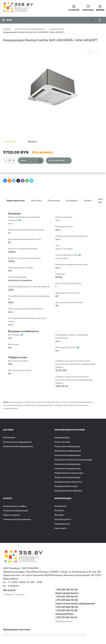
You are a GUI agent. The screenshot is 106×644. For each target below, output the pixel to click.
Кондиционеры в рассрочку (22, 402)
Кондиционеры (62, 437)
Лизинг (88, 200)
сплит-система (64, 248)
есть (10, 223)
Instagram (8, 594)
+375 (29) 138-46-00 (66, 589)
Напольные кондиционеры (68, 468)
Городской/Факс (64, 614)
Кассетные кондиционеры (68, 446)
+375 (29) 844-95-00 (66, 600)
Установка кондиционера (15, 510)
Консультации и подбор (15, 506)
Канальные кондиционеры (68, 464)
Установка (71, 200)
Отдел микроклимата (66, 593)
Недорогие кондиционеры (67, 477)
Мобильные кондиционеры (68, 451)
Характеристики (15, 200)
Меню (7, 20)
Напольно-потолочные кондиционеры (73, 459)
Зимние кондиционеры (48, 402)
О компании (60, 506)
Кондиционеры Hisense (64, 405)
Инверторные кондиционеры (38, 405)
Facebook (20, 594)
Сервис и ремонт (11, 515)
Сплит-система (68, 402)
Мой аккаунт (99, 20)
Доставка (36, 200)
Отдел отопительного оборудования (75, 603)
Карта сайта (61, 528)
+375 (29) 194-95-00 (66, 610)
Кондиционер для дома (66, 486)
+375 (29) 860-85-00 (66, 607)
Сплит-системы (62, 442)
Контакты (59, 510)
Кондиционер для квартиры (68, 490)
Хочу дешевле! (42, 152)
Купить (30, 160)
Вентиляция (9, 437)
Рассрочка (54, 200)
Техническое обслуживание (17, 519)
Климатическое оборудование (18, 446)
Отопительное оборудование (17, 442)
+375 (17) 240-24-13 (66, 617)
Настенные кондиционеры (68, 455)
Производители (62, 524)
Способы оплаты (63, 519)
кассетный (61, 258)
